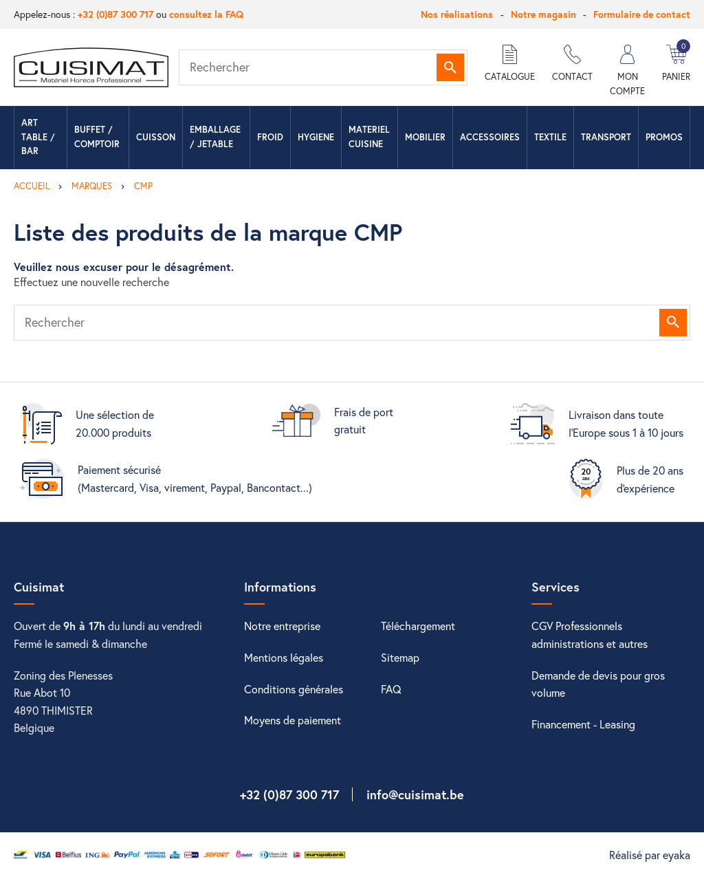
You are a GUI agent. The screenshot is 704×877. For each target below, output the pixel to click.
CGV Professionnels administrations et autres (589, 634)
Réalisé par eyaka (649, 854)
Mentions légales (283, 657)
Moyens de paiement (292, 720)
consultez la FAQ (206, 14)
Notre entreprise (282, 625)
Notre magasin (543, 14)
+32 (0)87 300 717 (115, 14)
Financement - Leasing (583, 724)
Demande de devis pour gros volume (598, 684)
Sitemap (400, 657)
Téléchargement (418, 625)
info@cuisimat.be (415, 794)
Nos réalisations (457, 14)
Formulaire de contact (641, 14)
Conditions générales (293, 689)
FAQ (391, 689)
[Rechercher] (323, 67)
